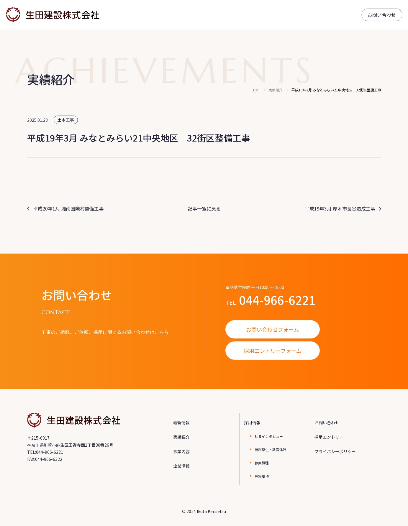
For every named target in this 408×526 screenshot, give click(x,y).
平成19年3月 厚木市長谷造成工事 (340, 208)
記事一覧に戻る (204, 208)
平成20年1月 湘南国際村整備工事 (68, 208)
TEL (270, 299)
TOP (256, 90)
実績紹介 (275, 90)
